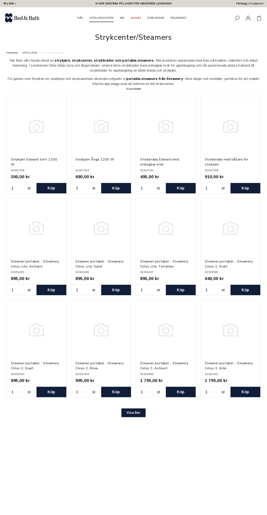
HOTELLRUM (30, 53)
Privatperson (256, 3)
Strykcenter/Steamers (53, 53)
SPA (122, 18)
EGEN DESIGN (155, 18)
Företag (241, 3)
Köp (51, 188)
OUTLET (136, 18)
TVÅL (80, 18)
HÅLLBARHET (178, 18)
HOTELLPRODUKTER (101, 18)
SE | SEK (10, 3)
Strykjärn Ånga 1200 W (95, 159)
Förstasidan (12, 53)
